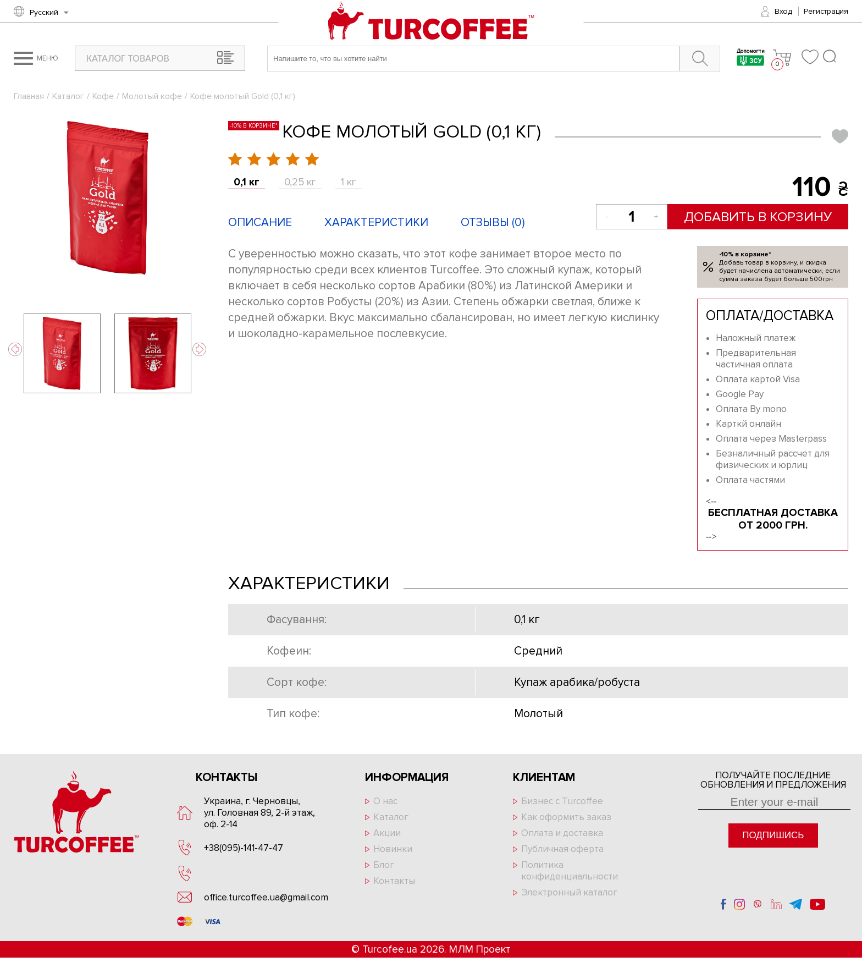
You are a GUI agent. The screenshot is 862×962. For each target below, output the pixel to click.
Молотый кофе (152, 96)
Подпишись (773, 835)
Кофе (103, 96)
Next (199, 349)
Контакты (394, 881)
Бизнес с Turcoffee (562, 801)
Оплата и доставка (562, 833)
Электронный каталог (569, 892)
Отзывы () (493, 222)
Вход (783, 11)
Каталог (68, 96)
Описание (260, 222)
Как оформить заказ (566, 817)
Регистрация (826, 11)
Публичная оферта (562, 849)
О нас (385, 801)
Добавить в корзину (757, 216)
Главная (29, 96)
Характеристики (376, 222)
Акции (387, 833)
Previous (15, 349)
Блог (383, 865)
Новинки (392, 849)
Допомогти (750, 59)
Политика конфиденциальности (569, 870)
